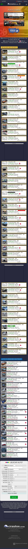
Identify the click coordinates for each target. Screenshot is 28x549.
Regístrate (19, 1)
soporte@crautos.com (16, 538)
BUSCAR (14, 497)
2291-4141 (3, 1)
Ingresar (25, 1)
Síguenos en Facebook (21, 543)
